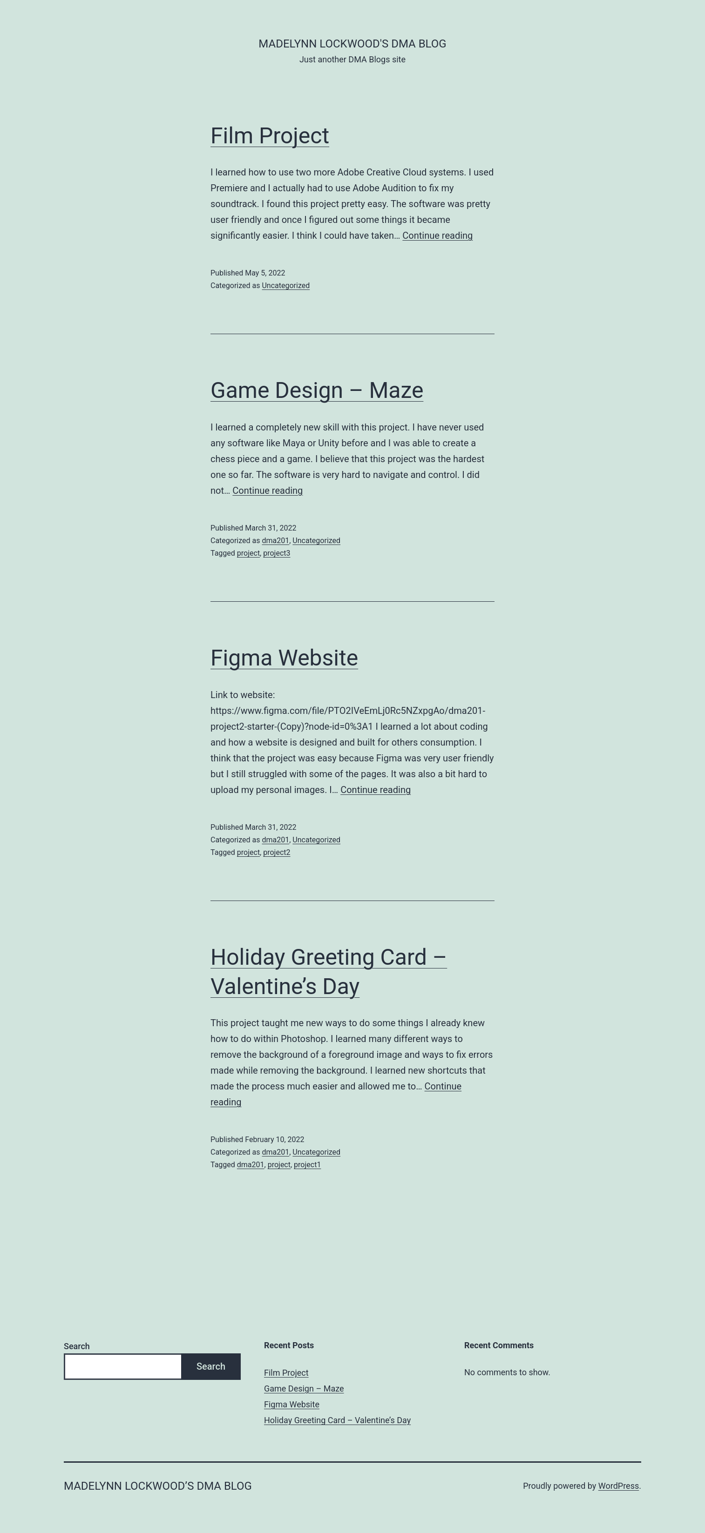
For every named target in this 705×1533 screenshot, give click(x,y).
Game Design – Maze (316, 390)
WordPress (618, 1486)
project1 (307, 1164)
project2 (276, 852)
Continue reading (437, 235)
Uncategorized (286, 285)
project (248, 553)
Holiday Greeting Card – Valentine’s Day (337, 1420)
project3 (276, 553)
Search (77, 1346)
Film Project (269, 135)
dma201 (275, 540)
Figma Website (284, 658)
